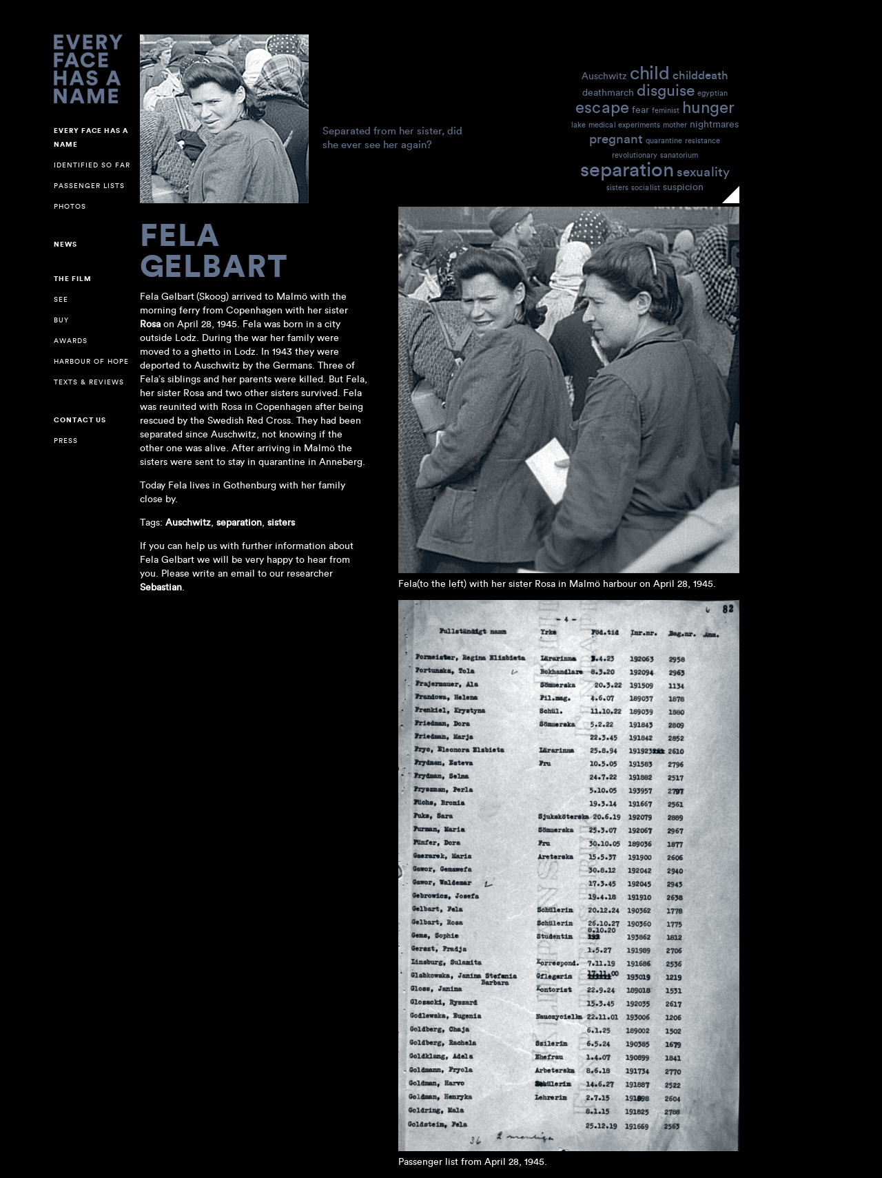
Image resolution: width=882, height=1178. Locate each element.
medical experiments (624, 125)
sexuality (703, 171)
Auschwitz (604, 75)
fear (640, 109)
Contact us (80, 420)
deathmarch (608, 92)
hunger (708, 106)
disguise (666, 89)
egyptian (712, 93)
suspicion (683, 186)
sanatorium (679, 155)
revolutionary (634, 155)
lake (578, 125)
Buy (61, 320)
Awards (71, 340)
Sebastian (161, 587)
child (650, 72)
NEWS (65, 244)
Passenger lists (89, 185)
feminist (665, 110)
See (61, 299)
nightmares (714, 123)
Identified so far (92, 165)
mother (675, 125)
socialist (645, 187)
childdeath (700, 75)
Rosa (150, 324)
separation (627, 168)
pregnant (616, 138)
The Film (73, 279)
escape (602, 106)
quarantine (664, 140)
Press (66, 440)
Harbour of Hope (91, 361)
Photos (70, 206)
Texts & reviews (89, 382)
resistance (702, 140)
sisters (617, 187)
